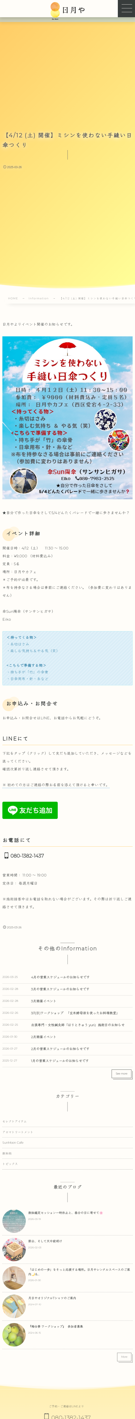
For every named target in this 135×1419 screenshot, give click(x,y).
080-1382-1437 (27, 856)
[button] (126, 8)
